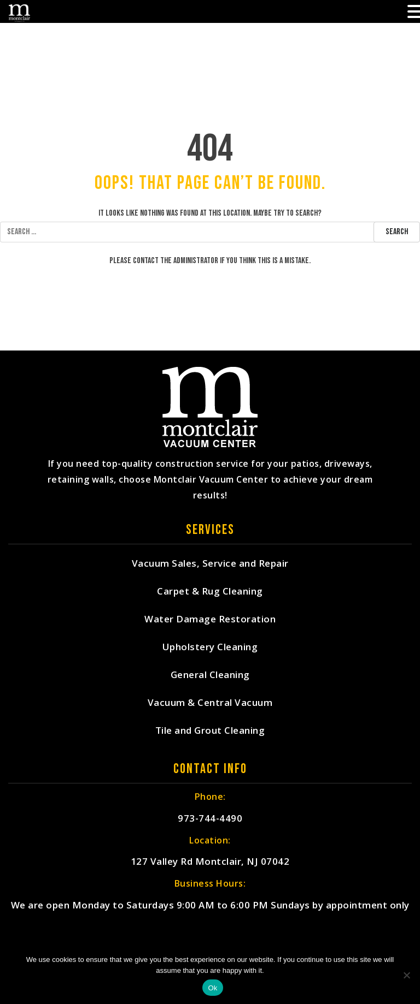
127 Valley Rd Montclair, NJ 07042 (210, 862)
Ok (212, 988)
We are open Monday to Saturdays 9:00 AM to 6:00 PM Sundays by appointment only (210, 906)
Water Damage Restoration (210, 619)
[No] (406, 975)
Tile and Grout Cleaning (210, 730)
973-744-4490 (210, 818)
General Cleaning (210, 675)
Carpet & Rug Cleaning (210, 591)
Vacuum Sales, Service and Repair (210, 563)
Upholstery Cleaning (210, 647)
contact (146, 261)
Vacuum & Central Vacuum (210, 703)
